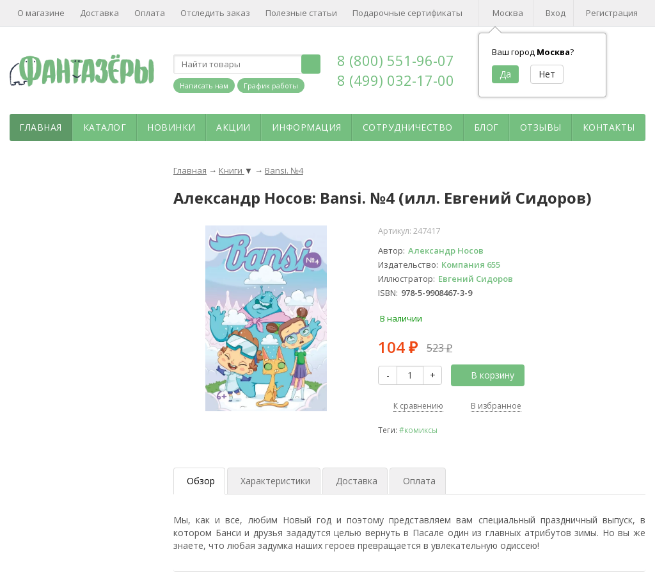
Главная (40, 127)
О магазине (41, 13)
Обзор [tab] (201, 481)
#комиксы (418, 430)
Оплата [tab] (419, 481)
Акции (233, 127)
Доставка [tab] (356, 481)
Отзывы (541, 127)
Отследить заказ (215, 13)
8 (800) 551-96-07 (395, 60)
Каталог (105, 127)
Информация (307, 127)
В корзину (485, 375)
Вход (555, 13)
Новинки (171, 127)
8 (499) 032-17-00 (395, 80)
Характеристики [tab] (275, 481)
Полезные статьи (301, 13)
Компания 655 (470, 264)
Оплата (149, 13)
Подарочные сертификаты (407, 13)
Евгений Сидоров (475, 278)
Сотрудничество (408, 127)
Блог (486, 127)
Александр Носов (446, 250)
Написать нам (204, 85)
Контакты (609, 127)
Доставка (99, 13)
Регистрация (612, 13)
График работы (271, 85)
